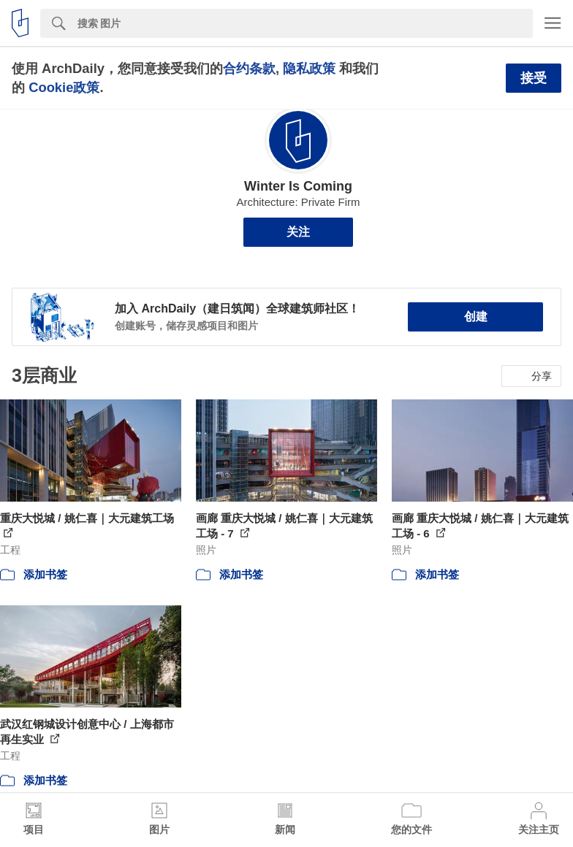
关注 (298, 232)
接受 (533, 78)
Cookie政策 (64, 87)
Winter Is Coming (298, 186)
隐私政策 (309, 68)
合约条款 (249, 68)
